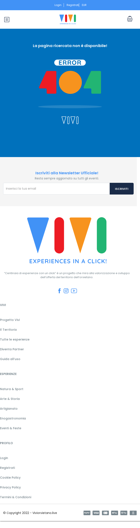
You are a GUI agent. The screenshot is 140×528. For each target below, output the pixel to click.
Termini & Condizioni (15, 497)
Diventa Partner (12, 349)
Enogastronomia (13, 418)
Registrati (73, 5)
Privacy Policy (10, 487)
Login (58, 5)
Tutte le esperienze (14, 339)
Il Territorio (8, 330)
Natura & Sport (11, 389)
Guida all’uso (10, 359)
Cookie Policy (10, 477)
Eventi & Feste (10, 428)
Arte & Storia (10, 399)
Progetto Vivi (10, 320)
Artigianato (9, 408)
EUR (85, 5)
